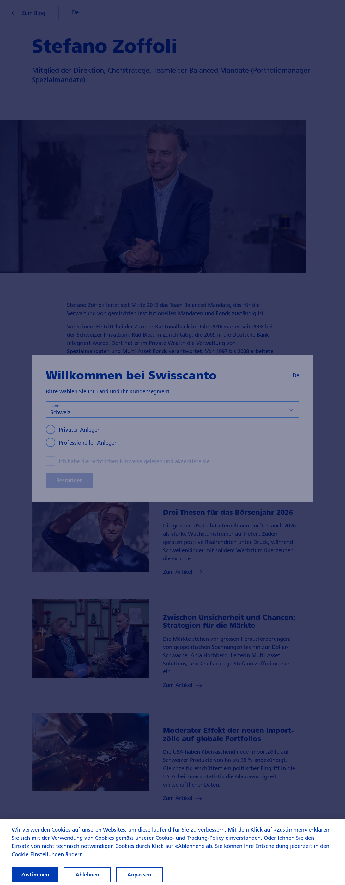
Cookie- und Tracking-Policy (189, 844)
